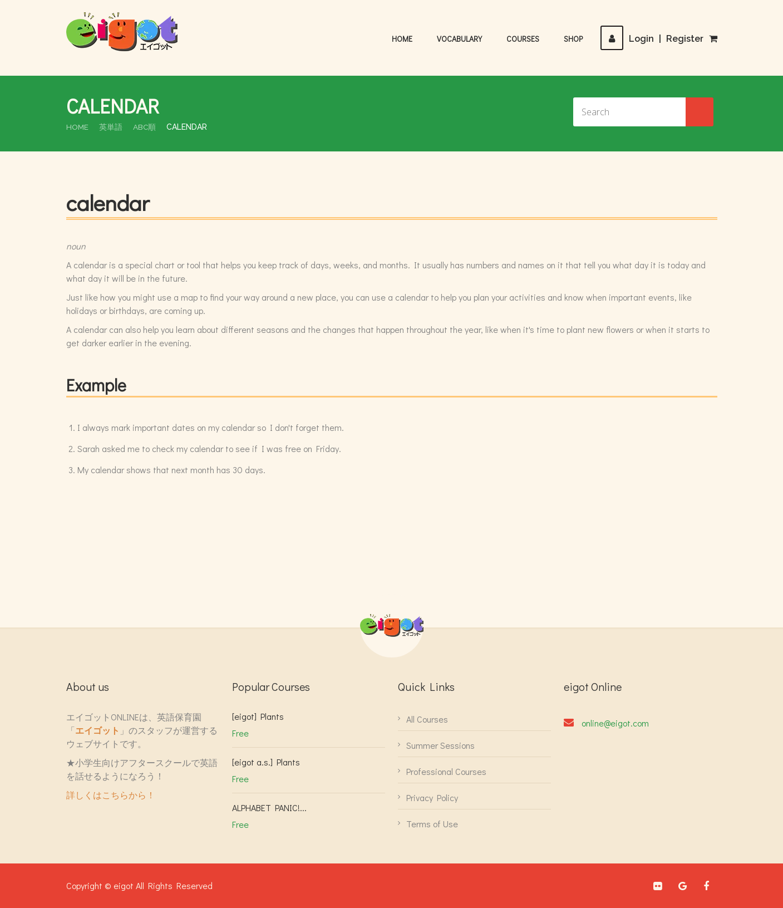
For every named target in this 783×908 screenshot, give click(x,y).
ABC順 (145, 126)
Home (402, 38)
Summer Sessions (440, 745)
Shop (573, 38)
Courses (522, 38)
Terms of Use (432, 824)
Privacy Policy (432, 797)
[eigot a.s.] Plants (266, 762)
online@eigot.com (615, 723)
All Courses (427, 719)
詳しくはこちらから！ (110, 795)
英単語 (111, 126)
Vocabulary (459, 38)
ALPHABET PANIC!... (269, 807)
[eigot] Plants (258, 716)
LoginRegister (651, 38)
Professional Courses (446, 771)
